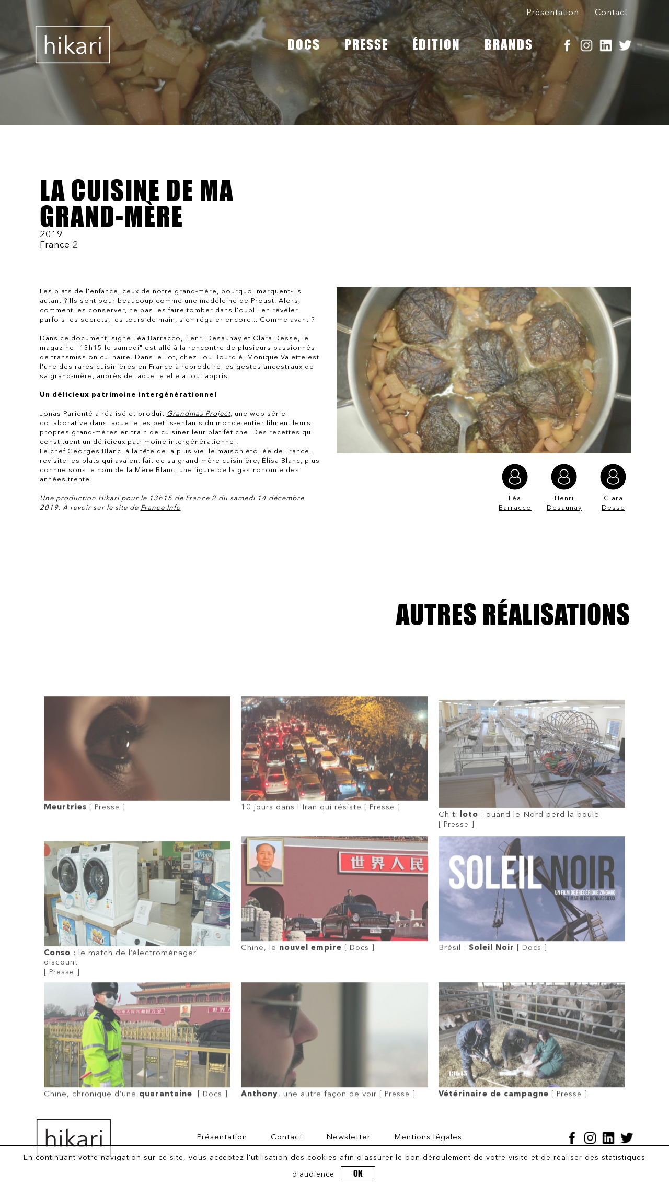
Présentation (552, 13)
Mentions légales (428, 1138)
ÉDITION (436, 44)
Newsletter (348, 1138)
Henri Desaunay (564, 487)
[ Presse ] (137, 791)
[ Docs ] (334, 932)
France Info (161, 507)
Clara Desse (613, 487)
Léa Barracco (515, 487)
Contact (611, 13)
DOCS (303, 44)
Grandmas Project (198, 413)
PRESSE (366, 44)
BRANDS (509, 44)
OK (358, 1173)
